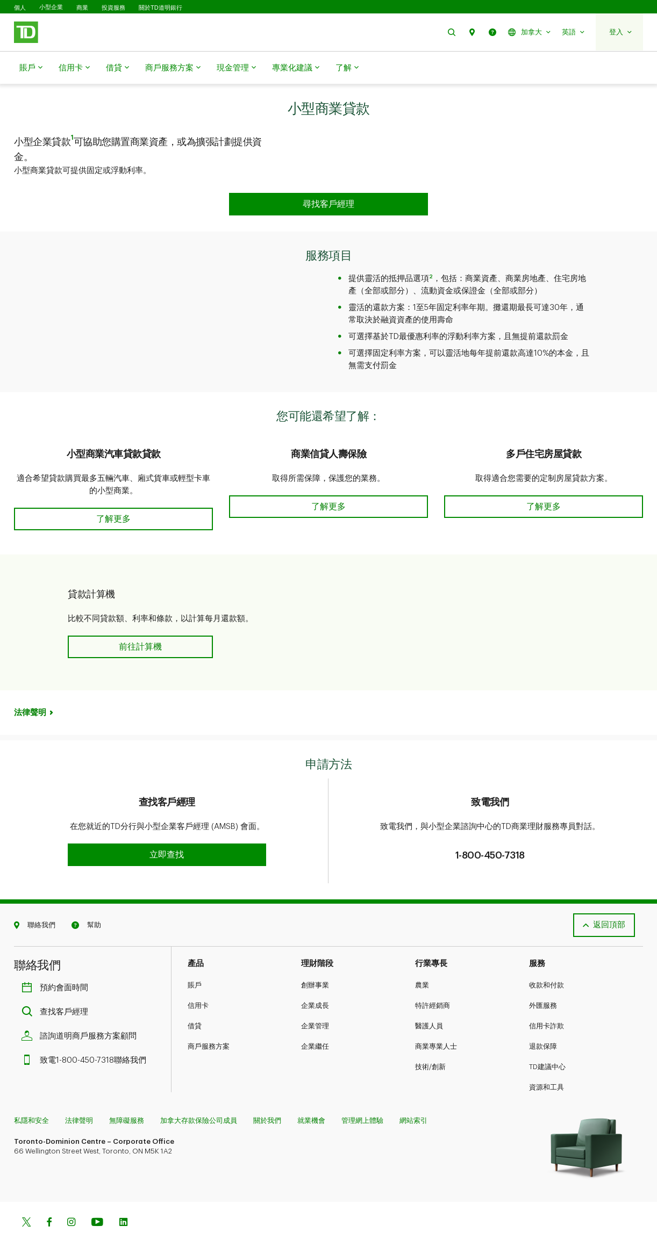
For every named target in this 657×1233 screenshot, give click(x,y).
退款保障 (543, 1019)
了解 (347, 68)
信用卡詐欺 (546, 999)
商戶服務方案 (173, 68)
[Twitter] (26, 1196)
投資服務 (113, 7)
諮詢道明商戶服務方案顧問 (82, 1009)
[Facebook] (49, 1196)
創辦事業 (315, 958)
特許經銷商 (432, 978)
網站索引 (413, 1093)
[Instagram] (71, 1196)
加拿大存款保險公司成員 (198, 1093)
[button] (451, 32)
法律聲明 (30, 686)
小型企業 (51, 7)
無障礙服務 (126, 1093)
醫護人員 (429, 999)
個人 (20, 7)
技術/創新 (430, 1039)
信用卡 (74, 68)
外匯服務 (543, 978)
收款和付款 (546, 958)
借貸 (117, 68)
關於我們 (267, 1093)
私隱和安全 (31, 1093)
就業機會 (311, 1093)
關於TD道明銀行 (160, 7)
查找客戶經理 (57, 985)
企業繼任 (315, 1019)
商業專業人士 (436, 1019)
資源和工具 (546, 1060)
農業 (422, 958)
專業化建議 (295, 68)
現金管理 (236, 68)
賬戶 (30, 68)
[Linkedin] (123, 1196)
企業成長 (315, 978)
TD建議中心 (547, 1039)
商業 (82, 7)
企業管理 (315, 999)
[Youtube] (97, 1196)
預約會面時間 (57, 961)
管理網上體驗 (362, 1093)
